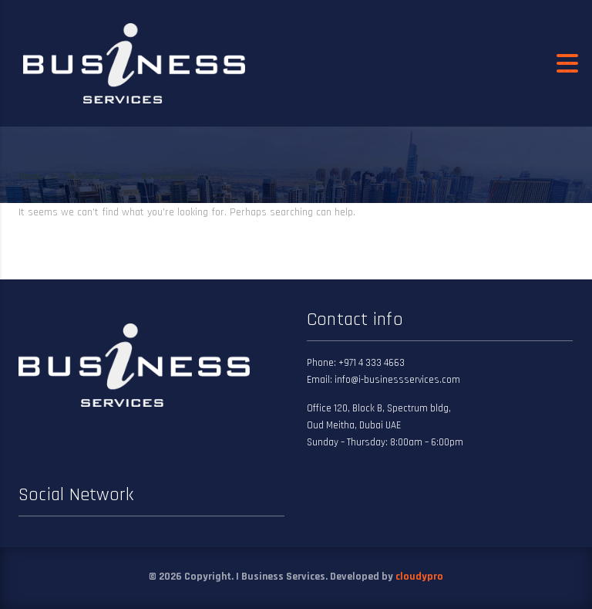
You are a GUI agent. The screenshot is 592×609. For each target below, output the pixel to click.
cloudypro (419, 577)
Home (30, 176)
